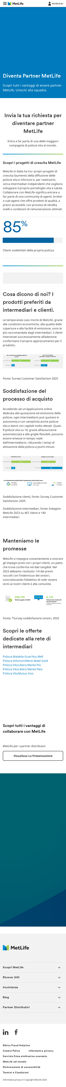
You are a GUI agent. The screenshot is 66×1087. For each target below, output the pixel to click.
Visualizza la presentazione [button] (33, 756)
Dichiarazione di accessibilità (21, 1067)
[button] (5, 3)
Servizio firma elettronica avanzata (25, 1056)
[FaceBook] (16, 1032)
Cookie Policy (11, 1051)
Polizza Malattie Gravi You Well (23, 656)
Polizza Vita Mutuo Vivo (18, 673)
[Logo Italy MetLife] (16, 949)
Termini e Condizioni (16, 1072)
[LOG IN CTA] (55, 3)
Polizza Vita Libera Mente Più (22, 665)
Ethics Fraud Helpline (16, 1045)
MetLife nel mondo (14, 1062)
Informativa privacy (41, 1051)
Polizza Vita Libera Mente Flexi (23, 669)
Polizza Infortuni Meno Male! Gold (26, 661)
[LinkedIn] (5, 1032)
